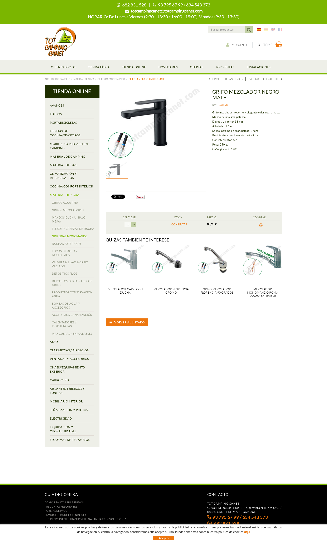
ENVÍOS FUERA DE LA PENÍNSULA (65, 515)
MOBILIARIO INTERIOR (66, 401)
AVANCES (57, 105)
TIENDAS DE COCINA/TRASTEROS (65, 133)
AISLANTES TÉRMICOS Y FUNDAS (67, 391)
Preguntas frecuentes (61, 506)
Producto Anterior (226, 79)
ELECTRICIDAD (61, 418)
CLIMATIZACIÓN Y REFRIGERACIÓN (63, 176)
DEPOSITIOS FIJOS (64, 273)
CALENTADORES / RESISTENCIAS (64, 324)
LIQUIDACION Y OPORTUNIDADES (63, 429)
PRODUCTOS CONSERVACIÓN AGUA (72, 294)
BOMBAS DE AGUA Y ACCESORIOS (66, 305)
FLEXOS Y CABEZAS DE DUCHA (73, 228)
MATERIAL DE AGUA (83, 79)
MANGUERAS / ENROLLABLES (72, 333)
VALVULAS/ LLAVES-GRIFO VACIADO (70, 264)
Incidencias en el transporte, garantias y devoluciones (85, 519)
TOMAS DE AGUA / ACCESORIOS (64, 253)
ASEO (54, 341)
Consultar (179, 224)
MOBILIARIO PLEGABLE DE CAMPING (69, 146)
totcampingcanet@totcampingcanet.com (166, 11)
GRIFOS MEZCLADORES (68, 210)
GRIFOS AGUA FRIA (65, 202)
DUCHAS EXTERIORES (67, 243)
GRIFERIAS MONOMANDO (111, 79)
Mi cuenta (236, 45)
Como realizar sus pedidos (64, 502)
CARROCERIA (60, 380)
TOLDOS (56, 114)
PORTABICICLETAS (63, 122)
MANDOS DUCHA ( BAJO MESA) (69, 219)
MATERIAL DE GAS (63, 165)
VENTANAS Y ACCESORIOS (69, 359)
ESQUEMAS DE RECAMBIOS (70, 439)
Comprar (261, 225)
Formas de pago (56, 510)
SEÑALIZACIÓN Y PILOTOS (69, 410)
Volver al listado (127, 322)
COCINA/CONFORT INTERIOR (71, 186)
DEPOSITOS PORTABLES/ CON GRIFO (72, 283)
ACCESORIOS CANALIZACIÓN (72, 315)
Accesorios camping (57, 79)
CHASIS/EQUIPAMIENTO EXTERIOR (67, 369)
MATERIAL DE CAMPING (67, 156)
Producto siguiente (265, 79)
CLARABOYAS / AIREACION (69, 350)
